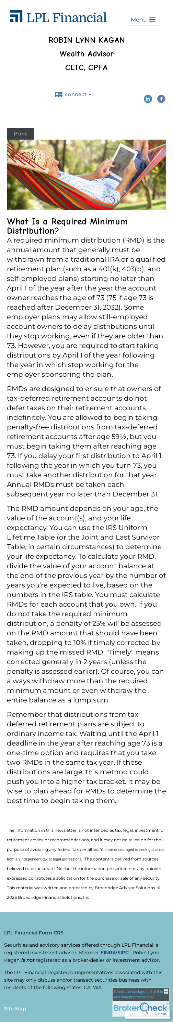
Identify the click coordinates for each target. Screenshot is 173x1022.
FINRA (108, 952)
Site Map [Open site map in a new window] (15, 1009)
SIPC (123, 952)
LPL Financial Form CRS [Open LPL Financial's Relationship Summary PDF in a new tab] (34, 933)
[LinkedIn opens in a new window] (148, 100)
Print (20, 134)
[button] (143, 20)
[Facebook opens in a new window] (161, 100)
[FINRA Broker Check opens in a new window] (141, 1002)
